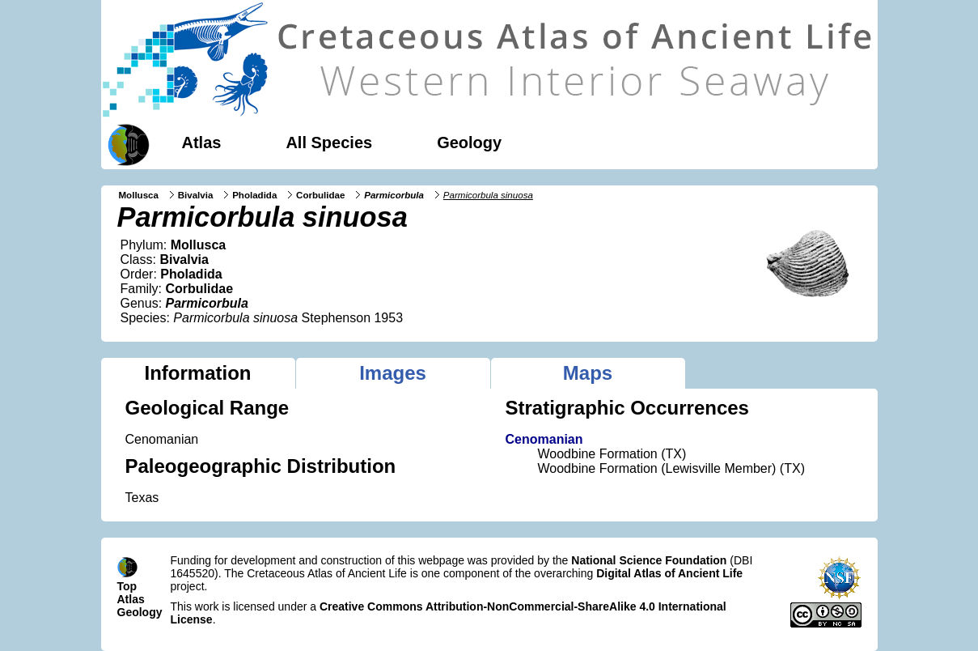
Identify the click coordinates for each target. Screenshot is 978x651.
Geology (469, 142)
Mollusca (139, 195)
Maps (587, 373)
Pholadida (254, 195)
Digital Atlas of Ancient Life (669, 573)
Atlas (202, 142)
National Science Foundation (648, 560)
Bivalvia (196, 195)
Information (198, 373)
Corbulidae (320, 195)
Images (392, 373)
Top (127, 586)
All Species (329, 142)
